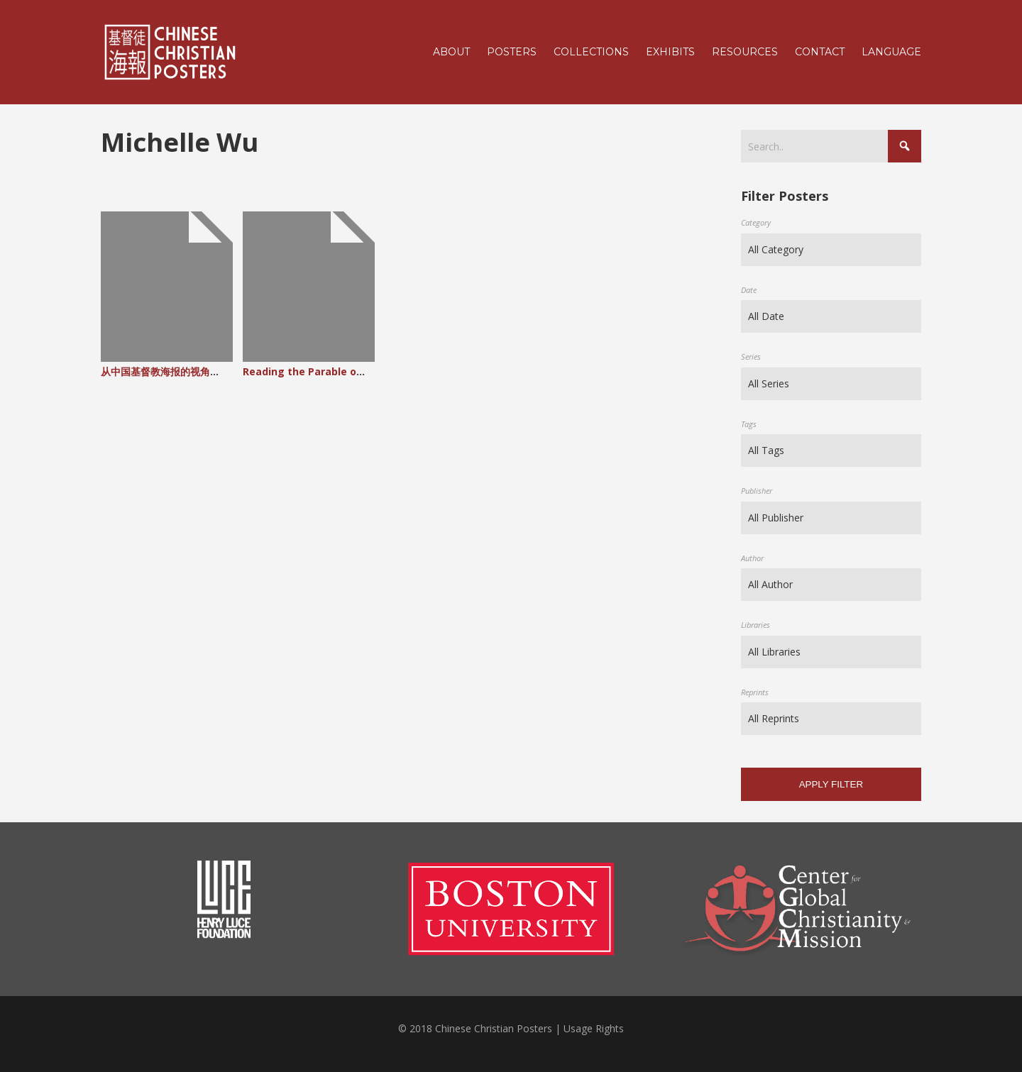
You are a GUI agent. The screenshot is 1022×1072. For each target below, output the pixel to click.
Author (752, 558)
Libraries (755, 624)
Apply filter (831, 784)
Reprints (755, 692)
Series (751, 356)
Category (756, 222)
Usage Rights (594, 1028)
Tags (749, 424)
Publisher (756, 490)
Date (749, 289)
